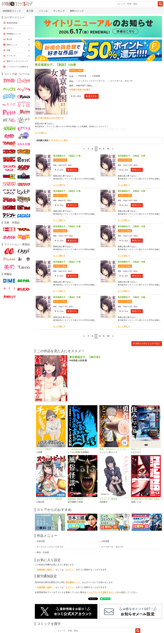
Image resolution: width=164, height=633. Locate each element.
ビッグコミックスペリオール (91, 63)
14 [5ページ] (108, 131)
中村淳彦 (82, 58)
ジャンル (79, 620)
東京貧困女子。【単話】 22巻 (131, 138)
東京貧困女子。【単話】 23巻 (67, 173)
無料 (91, 620)
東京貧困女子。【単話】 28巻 (131, 244)
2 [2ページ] (92, 131)
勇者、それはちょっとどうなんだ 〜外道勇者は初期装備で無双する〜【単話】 (114, 431)
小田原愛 (96, 58)
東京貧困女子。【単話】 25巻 (67, 208)
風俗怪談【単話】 (76, 481)
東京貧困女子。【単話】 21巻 (67, 138)
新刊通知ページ (73, 564)
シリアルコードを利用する (17, 49)
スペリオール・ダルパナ (121, 63)
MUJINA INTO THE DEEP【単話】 (146, 481)
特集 (67, 620)
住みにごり (136, 431)
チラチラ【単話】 (44, 431)
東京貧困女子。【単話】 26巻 (131, 208)
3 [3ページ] (96, 131)
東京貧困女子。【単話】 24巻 (131, 173)
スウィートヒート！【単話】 (49, 481)
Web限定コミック (14, 16)
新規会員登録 (12, 5)
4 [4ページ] (99, 131)
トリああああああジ (77, 431)
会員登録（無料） (45, 551)
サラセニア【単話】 (108, 481)
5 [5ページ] (103, 131)
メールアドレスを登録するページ (101, 574)
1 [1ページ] (88, 131)
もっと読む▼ (41, 115)
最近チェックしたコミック (110, 620)
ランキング (55, 620)
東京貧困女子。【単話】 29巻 (67, 279)
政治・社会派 (43, 534)
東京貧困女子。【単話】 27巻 (67, 244)
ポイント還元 (77, 52)
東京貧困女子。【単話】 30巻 (131, 279)
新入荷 (41, 620)
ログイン (70, 551)
